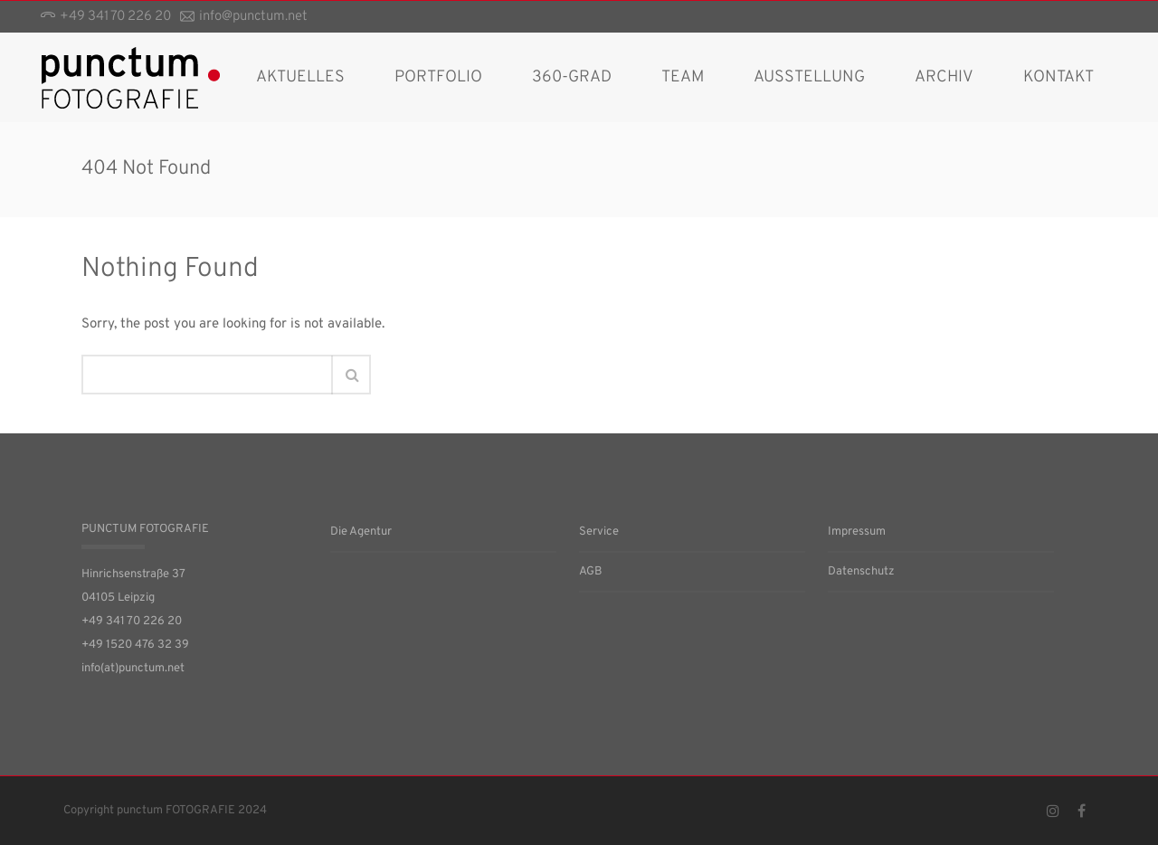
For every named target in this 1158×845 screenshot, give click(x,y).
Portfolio (438, 77)
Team (682, 77)
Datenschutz (861, 572)
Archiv (944, 77)
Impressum (857, 532)
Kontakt (1058, 77)
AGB (591, 572)
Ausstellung (809, 77)
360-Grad (572, 77)
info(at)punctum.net (133, 668)
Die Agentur (361, 532)
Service (599, 532)
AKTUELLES (300, 77)
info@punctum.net (253, 16)
